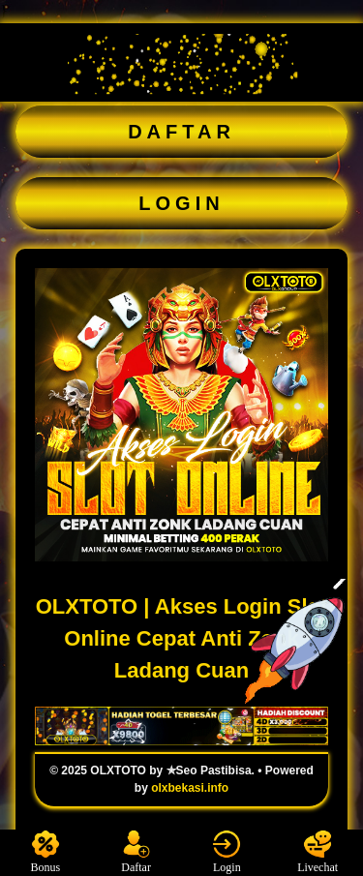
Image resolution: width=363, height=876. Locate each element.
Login (226, 852)
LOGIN (181, 203)
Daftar (136, 852)
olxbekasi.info (189, 788)
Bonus (46, 852)
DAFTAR (181, 131)
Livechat (317, 852)
